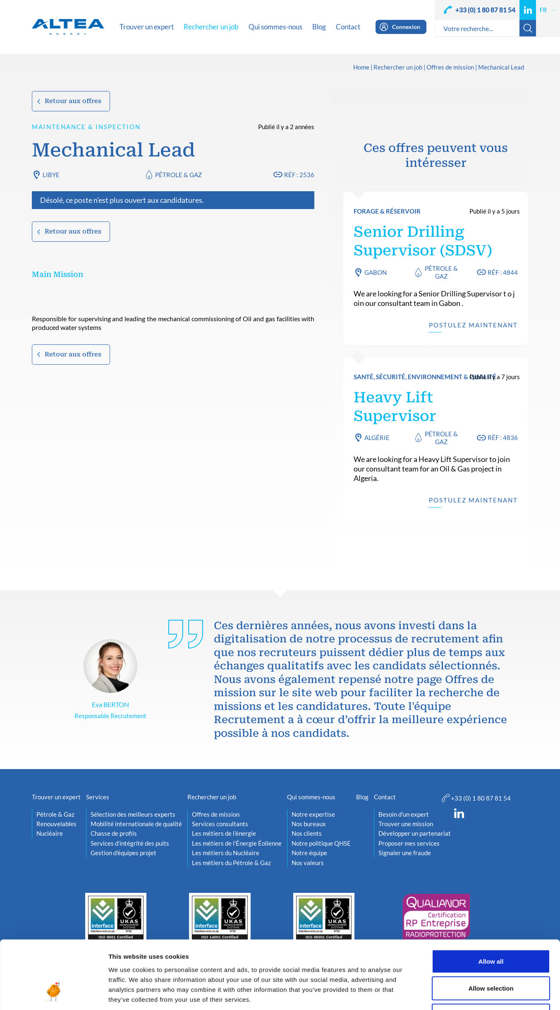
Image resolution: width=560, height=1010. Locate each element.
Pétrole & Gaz (178, 174)
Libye (51, 174)
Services (97, 797)
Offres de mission (450, 67)
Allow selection (490, 928)
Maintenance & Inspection (86, 126)
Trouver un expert (56, 797)
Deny (491, 955)
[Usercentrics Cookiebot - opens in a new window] (53, 994)
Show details (434, 993)
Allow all (491, 901)
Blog (362, 797)
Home (361, 67)
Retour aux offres (73, 101)
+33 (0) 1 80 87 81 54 (485, 10)
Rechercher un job (397, 67)
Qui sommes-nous (311, 797)
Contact (385, 797)
